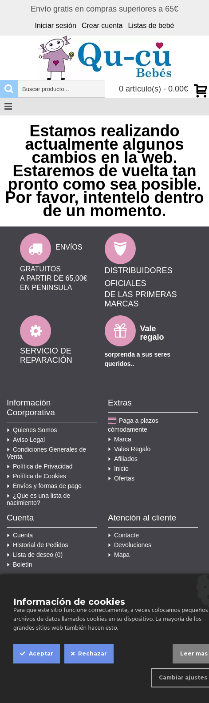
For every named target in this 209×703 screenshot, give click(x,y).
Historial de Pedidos (37, 544)
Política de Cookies (36, 476)
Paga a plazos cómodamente (133, 425)
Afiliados (123, 458)
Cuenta (20, 535)
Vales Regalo (129, 449)
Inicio (118, 468)
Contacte (123, 535)
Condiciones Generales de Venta (46, 453)
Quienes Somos (32, 429)
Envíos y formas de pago (44, 485)
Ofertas (121, 478)
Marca (119, 439)
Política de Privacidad (40, 466)
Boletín (19, 564)
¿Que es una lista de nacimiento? (38, 499)
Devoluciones (129, 544)
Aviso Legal (26, 439)
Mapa (119, 554)
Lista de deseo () (35, 554)
